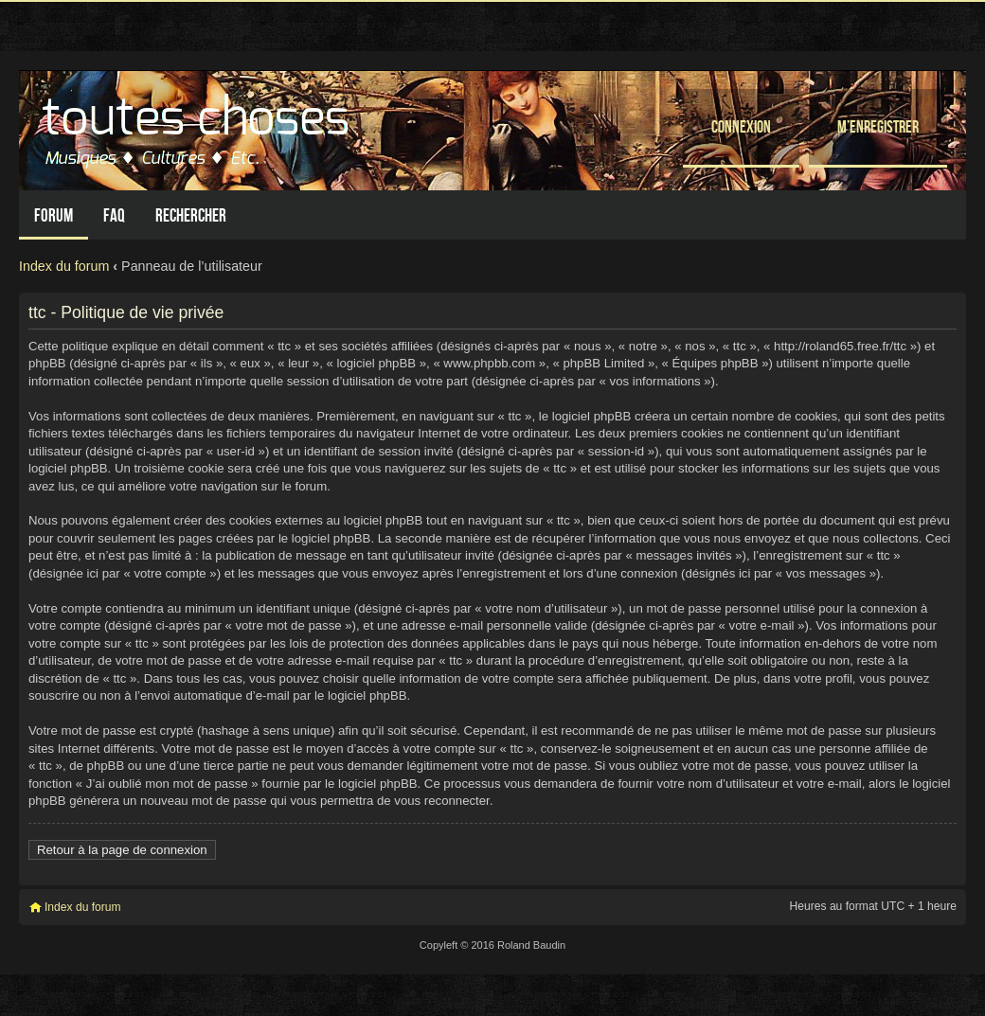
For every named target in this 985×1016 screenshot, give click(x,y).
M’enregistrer (878, 126)
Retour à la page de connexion (122, 850)
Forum (53, 215)
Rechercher (190, 215)
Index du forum (64, 266)
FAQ (114, 215)
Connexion (741, 126)
